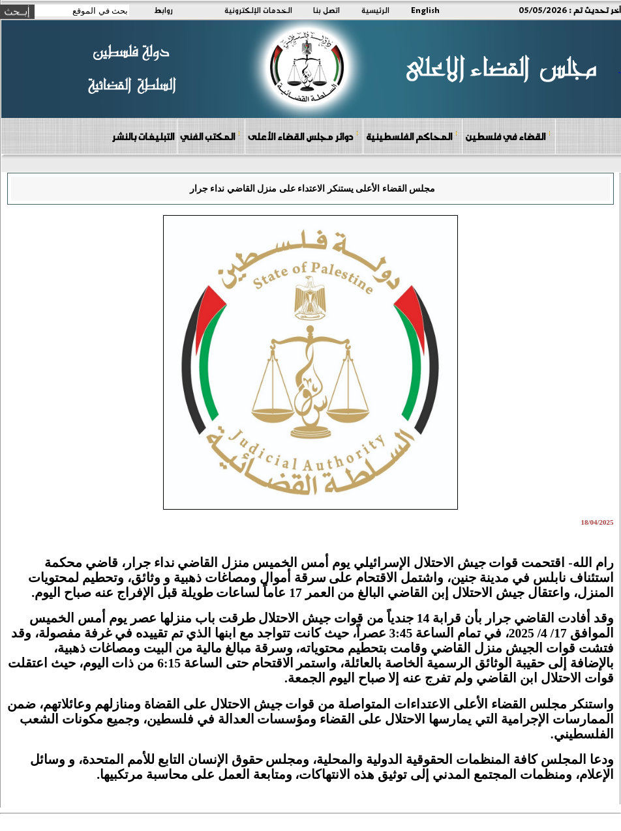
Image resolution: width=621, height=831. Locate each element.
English (425, 10)
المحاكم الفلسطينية (412, 135)
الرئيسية (375, 10)
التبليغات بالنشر (143, 136)
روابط (163, 10)
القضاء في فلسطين (508, 135)
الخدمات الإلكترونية (258, 10)
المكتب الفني (210, 135)
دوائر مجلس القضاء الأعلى (303, 135)
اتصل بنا (326, 10)
